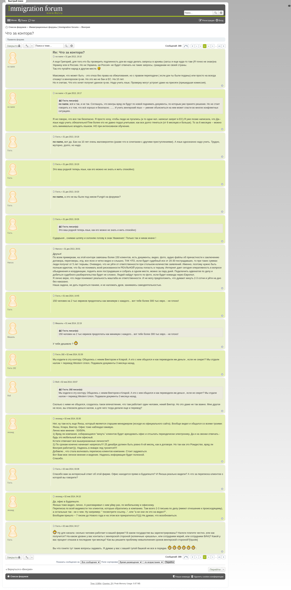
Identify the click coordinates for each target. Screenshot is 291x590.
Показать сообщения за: (78, 562)
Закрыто (12, 46)
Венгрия (86, 27)
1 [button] (196, 46)
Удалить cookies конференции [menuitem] (208, 576)
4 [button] (208, 46)
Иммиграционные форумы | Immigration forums (54, 27)
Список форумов (17, 27)
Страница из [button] (186, 46)
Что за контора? (19, 33)
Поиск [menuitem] (24, 20)
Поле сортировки (121, 562)
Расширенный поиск (221, 13)
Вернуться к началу (222, 86)
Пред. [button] (192, 46)
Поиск (215, 13)
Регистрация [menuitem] (208, 20)
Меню (14, 20)
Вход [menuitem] (221, 20)
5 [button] (212, 46)
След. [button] (223, 46)
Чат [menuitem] (33, 20)
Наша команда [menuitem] (182, 576)
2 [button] (200, 46)
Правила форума (15, 39)
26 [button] (219, 46)
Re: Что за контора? (69, 52)
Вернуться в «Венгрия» (20, 569)
